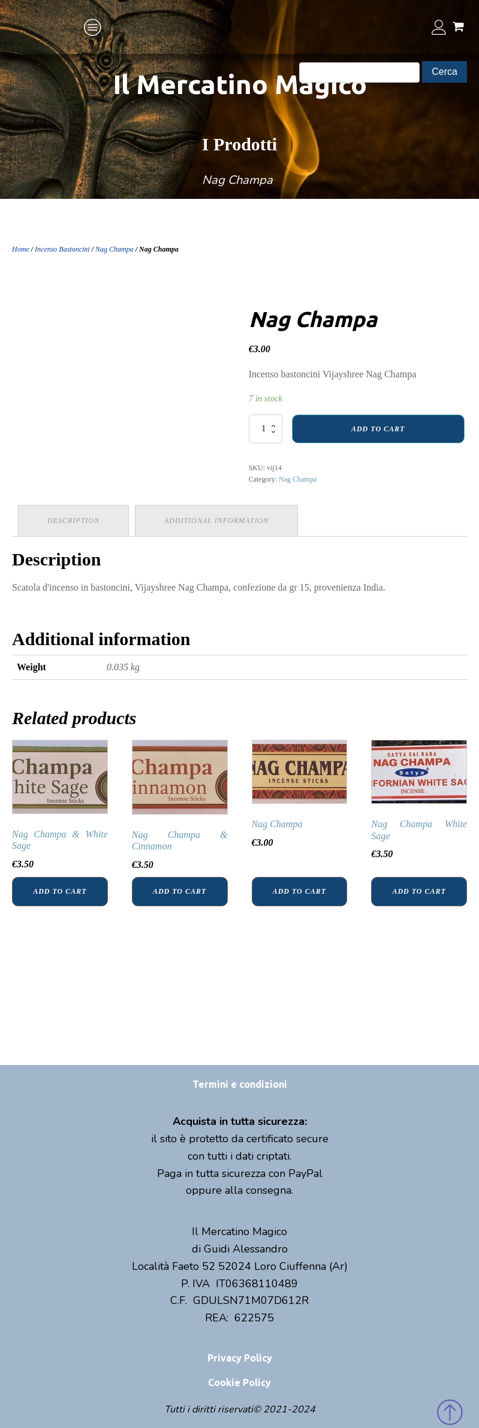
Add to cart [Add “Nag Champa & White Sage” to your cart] (59, 891)
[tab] (73, 521)
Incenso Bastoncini (62, 249)
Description (73, 520)
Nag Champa (114, 249)
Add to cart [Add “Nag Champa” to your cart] (299, 891)
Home (20, 249)
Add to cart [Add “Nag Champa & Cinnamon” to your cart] (179, 891)
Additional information (216, 520)
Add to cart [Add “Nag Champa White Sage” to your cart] (418, 891)
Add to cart (378, 429)
